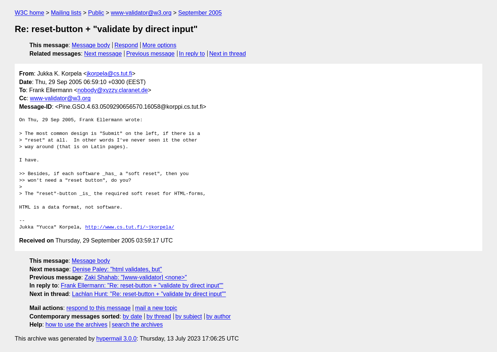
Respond (126, 45)
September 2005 (200, 13)
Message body (91, 45)
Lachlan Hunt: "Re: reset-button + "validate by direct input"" (149, 294)
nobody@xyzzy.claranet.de (112, 90)
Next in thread (227, 53)
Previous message (150, 53)
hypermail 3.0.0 (116, 338)
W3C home (29, 13)
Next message (103, 53)
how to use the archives (76, 324)
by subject (188, 316)
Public (96, 13)
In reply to (192, 53)
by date (132, 316)
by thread (159, 316)
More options (159, 45)
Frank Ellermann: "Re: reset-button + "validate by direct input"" (142, 285)
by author (218, 316)
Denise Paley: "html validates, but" (117, 269)
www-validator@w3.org (141, 13)
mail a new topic (156, 308)
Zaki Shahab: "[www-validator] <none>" (135, 277)
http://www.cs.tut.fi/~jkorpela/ (129, 227)
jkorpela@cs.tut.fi (109, 73)
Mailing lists (66, 13)
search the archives (137, 324)
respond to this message (98, 308)
